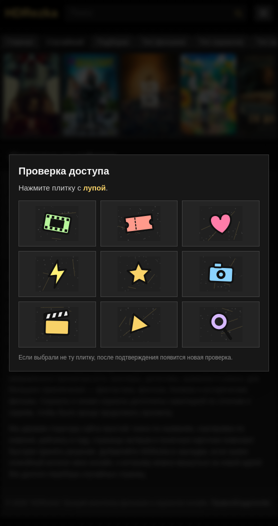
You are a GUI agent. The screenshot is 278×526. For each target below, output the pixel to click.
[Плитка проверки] (57, 223)
